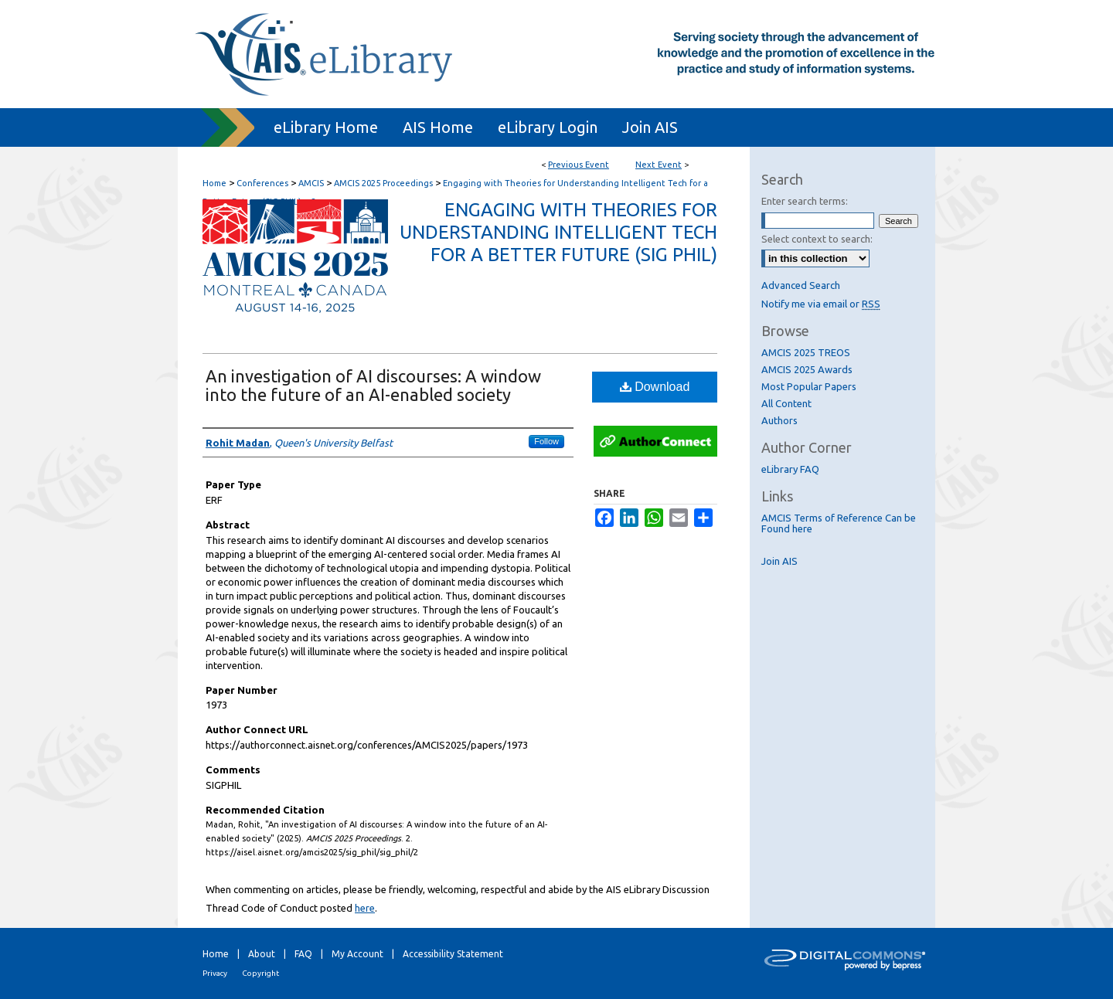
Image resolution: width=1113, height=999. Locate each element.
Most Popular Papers (808, 386)
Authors (779, 420)
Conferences (264, 183)
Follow (546, 441)
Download (655, 386)
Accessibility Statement (453, 954)
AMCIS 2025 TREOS (805, 352)
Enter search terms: (804, 200)
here (365, 907)
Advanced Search (800, 285)
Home (214, 183)
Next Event (658, 164)
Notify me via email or (820, 303)
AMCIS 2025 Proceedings (384, 183)
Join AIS (779, 561)
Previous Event (578, 164)
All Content (786, 403)
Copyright (260, 973)
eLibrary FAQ (790, 469)
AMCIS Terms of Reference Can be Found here (838, 523)
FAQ (303, 954)
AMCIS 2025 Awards (807, 369)
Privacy (215, 973)
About (261, 954)
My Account (357, 954)
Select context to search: (817, 238)
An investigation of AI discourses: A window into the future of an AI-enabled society (373, 385)
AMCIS (312, 183)
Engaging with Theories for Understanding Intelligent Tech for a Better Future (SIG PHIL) (558, 232)
